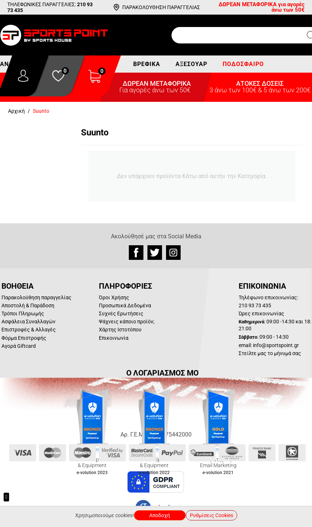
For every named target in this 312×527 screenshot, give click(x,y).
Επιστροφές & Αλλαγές (28, 329)
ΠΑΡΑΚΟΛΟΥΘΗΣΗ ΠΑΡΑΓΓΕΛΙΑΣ (161, 7)
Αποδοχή (159, 515)
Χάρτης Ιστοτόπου (120, 329)
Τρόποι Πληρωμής (22, 313)
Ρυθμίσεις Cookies (211, 515)
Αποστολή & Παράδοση (27, 305)
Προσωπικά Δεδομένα (125, 305)
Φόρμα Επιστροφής (23, 338)
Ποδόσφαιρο (243, 64)
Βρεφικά (146, 64)
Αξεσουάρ (191, 64)
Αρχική (16, 111)
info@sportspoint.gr (276, 345)
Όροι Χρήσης (114, 297)
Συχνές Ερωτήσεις (121, 313)
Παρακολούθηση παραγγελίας (36, 297)
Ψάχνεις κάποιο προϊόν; (126, 321)
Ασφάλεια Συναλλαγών (28, 321)
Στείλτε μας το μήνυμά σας (270, 353)
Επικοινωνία (113, 338)
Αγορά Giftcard (18, 346)
